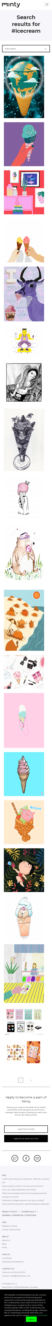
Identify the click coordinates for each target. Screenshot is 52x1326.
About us (6, 1240)
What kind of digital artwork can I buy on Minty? (23, 1200)
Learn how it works (26, 1129)
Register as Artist (9, 1226)
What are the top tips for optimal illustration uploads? (25, 1204)
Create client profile (11, 1229)
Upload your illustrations (12, 1262)
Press (4, 1247)
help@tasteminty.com (20, 1276)
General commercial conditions (19, 1215)
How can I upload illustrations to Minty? (19, 1190)
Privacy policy (9, 1212)
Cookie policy (28, 1212)
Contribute (7, 1258)
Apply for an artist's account (26, 1138)
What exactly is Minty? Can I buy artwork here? (23, 1186)
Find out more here (38, 1315)
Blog (4, 1244)
